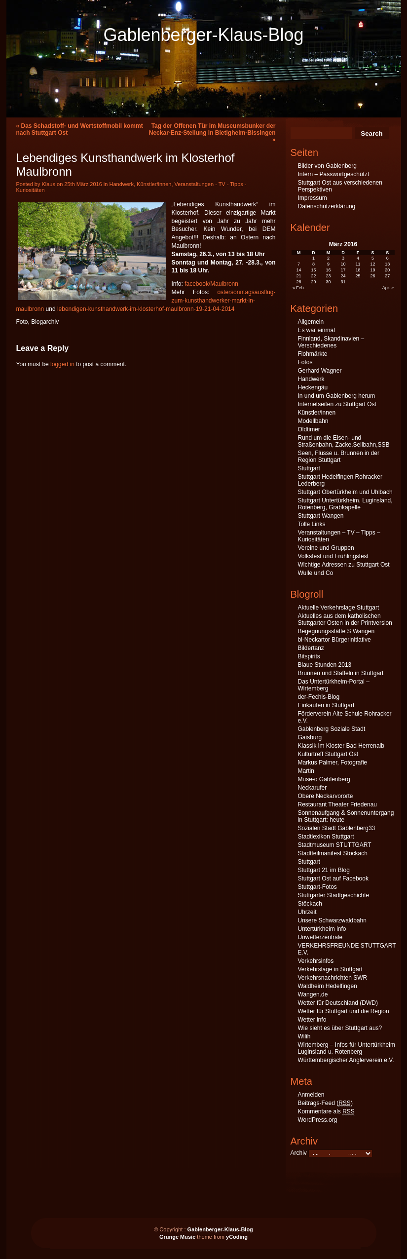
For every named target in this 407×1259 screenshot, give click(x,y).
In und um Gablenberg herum (336, 395)
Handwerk (121, 184)
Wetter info (312, 1019)
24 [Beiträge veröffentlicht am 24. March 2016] (342, 275)
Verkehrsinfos (316, 960)
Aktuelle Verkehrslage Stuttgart (338, 607)
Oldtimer (309, 429)
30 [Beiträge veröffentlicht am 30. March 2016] (328, 281)
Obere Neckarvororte (325, 796)
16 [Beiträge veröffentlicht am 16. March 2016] (328, 269)
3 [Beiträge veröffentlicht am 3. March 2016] (343, 258)
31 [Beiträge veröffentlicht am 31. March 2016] (342, 281)
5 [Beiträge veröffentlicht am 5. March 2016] (372, 258)
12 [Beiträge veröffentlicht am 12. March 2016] (372, 264)
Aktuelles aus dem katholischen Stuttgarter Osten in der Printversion (345, 619)
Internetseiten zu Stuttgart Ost (337, 404)
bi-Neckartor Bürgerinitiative (334, 639)
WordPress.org (317, 1119)
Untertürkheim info (322, 928)
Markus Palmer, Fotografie (333, 762)
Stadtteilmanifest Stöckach (333, 853)
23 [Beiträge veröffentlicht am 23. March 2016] (328, 275)
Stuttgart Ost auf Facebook (333, 878)
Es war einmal (316, 330)
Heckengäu (313, 387)
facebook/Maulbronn (211, 283)
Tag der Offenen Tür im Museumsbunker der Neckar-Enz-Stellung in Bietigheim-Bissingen (212, 129)
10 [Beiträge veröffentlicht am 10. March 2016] (342, 264)
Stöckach (310, 903)
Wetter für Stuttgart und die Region (343, 1011)
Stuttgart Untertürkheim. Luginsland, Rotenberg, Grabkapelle (345, 504)
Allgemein (311, 321)
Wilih (304, 1036)
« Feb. (299, 287)
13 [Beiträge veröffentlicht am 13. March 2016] (387, 264)
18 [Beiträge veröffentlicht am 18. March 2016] (357, 269)
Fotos (305, 362)
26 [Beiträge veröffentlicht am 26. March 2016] (372, 275)
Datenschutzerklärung (327, 206)
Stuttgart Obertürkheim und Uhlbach (345, 492)
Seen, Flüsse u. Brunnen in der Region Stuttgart (338, 456)
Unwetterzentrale (320, 937)
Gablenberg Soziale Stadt (332, 728)
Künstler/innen (154, 184)
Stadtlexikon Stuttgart (326, 836)
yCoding (237, 1237)
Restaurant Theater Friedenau (337, 804)
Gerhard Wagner (320, 370)
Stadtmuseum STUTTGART (334, 844)
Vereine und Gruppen (326, 547)
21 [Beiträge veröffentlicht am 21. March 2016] (298, 275)
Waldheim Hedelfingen (327, 986)
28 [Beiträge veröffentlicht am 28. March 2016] (298, 281)
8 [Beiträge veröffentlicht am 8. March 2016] (313, 264)
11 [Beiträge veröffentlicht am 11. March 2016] (357, 264)
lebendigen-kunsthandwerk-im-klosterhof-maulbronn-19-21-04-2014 (146, 308)
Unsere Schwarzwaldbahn (332, 920)
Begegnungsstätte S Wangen (336, 631)
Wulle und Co (315, 573)
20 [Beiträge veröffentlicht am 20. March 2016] (387, 269)
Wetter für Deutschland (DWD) (338, 1002)
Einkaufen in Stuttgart (326, 705)
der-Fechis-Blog (319, 696)
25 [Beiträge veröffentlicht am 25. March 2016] (357, 275)
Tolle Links (312, 524)
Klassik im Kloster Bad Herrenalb (341, 745)
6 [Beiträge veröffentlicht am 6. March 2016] (387, 258)
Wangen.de (313, 994)
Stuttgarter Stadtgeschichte (334, 895)
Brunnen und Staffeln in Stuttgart (341, 673)
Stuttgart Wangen (321, 515)
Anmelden (311, 1094)
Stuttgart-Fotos (317, 886)
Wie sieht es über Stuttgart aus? (340, 1028)
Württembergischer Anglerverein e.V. (346, 1060)
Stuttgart (309, 468)
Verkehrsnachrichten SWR (333, 977)
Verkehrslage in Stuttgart (330, 969)
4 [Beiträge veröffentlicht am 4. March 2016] (358, 258)
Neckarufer (312, 787)
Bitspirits (309, 656)
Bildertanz (311, 648)
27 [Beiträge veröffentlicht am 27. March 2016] (387, 275)
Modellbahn (313, 421)
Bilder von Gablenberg (327, 165)
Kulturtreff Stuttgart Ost (328, 754)
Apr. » (388, 287)
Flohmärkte (313, 353)
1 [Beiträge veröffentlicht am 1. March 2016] (313, 258)
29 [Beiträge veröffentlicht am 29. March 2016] (313, 281)
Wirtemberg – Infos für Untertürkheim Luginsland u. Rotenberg (346, 1048)
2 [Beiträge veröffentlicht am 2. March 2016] (328, 258)
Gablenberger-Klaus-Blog (203, 35)
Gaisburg (310, 737)
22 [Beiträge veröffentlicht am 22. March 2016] (313, 275)
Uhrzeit (307, 912)
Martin (306, 770)
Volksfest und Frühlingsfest (333, 556)
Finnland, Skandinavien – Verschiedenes (331, 342)
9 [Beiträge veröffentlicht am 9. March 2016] (328, 264)
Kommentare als (326, 1111)
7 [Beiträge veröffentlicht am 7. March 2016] (298, 264)
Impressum (312, 197)
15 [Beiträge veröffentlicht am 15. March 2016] (313, 269)
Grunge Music (177, 1237)
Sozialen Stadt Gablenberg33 (336, 828)
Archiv (299, 1152)
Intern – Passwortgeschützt (334, 174)
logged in (62, 364)
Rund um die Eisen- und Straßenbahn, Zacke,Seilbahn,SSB (344, 441)
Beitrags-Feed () (325, 1103)
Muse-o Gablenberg (324, 779)
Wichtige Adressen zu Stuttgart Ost (344, 564)
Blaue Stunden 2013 (325, 664)
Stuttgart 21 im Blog (324, 870)
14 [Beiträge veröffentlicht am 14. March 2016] (298, 269)
